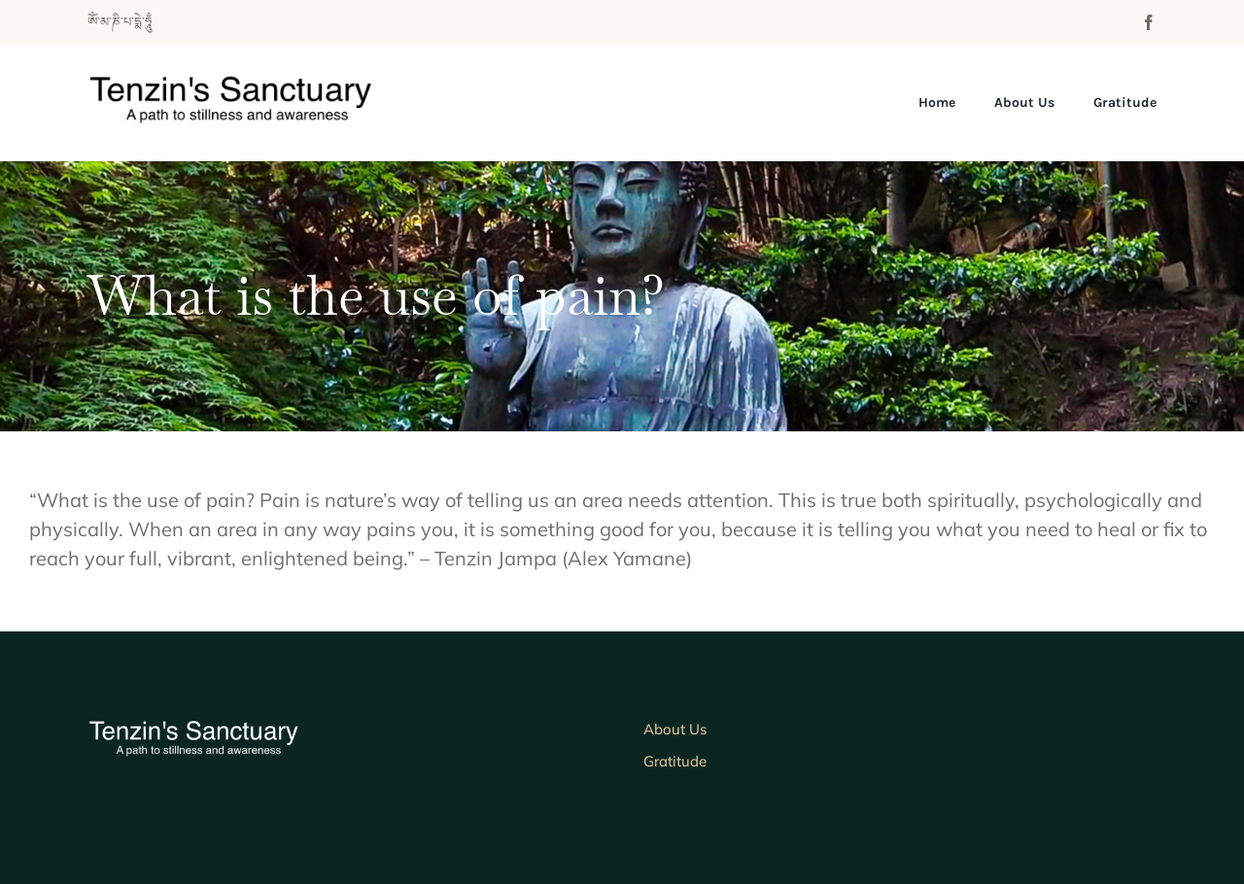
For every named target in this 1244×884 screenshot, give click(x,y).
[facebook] (1149, 22)
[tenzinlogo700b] (251, 83)
